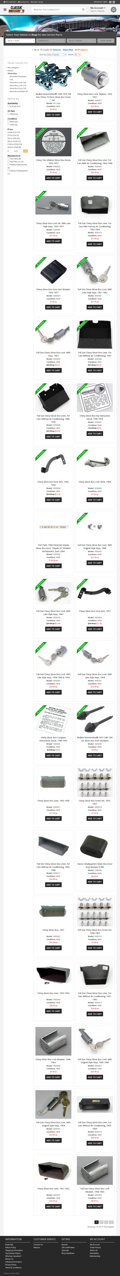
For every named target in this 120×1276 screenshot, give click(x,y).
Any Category (13, 68)
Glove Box (68, 50)
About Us (9, 1259)
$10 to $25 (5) (13, 135)
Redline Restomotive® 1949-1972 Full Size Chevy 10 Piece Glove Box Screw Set (53, 97)
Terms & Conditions (13, 1268)
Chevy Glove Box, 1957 (53, 930)
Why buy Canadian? (13, 1256)
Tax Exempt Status (12, 1253)
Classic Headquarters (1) (18, 172)
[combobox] (20, 40)
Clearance (13, 114)
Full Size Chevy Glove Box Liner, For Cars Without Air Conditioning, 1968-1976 (53, 418)
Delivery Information (13, 1262)
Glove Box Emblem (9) (19, 91)
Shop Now (105, 40)
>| (111, 1222)
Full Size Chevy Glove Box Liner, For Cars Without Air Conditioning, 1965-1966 (53, 867)
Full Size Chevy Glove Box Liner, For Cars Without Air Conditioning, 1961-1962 (95, 996)
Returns (37, 1247)
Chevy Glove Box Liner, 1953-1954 (53, 993)
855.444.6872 (10, 2)
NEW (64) (13, 121)
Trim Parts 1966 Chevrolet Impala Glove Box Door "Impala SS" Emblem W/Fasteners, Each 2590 (53, 548)
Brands (65, 1245)
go (25, 151)
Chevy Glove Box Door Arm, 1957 (95, 611)
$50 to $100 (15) (14, 141)
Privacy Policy (10, 1265)
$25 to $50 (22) (14, 138)
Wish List (93, 1250)
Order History (95, 1247)
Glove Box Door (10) (18, 88)
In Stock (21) (14, 106)
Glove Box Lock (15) (18, 85)
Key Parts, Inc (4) (16, 161)
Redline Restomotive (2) (17, 166)
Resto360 (9, 1245)
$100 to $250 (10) (15, 144)
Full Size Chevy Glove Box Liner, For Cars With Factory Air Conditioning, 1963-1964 (94, 226)
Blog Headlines (68, 1253)
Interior (57, 50)
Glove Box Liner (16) (18, 82)
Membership (95, 1256)
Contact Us (23, 2)
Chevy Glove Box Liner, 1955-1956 (53, 800)
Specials (65, 1250)
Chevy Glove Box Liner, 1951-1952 (53, 1188)
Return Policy (10, 1247)
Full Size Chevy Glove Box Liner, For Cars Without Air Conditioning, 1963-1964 (95, 1125)
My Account (95, 1245)
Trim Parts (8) (14, 158)
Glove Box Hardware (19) (18, 78)
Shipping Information (14, 1250)
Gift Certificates (68, 1247)
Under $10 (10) (14, 132)
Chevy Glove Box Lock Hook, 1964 (95, 481)
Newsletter (94, 1253)
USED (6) (12, 124)
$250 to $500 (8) (14, 147)
